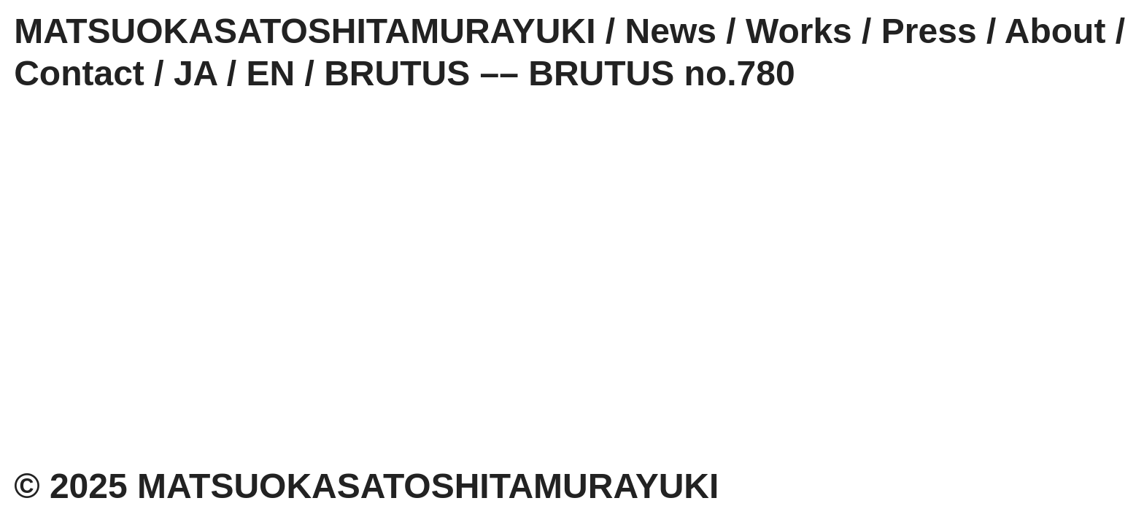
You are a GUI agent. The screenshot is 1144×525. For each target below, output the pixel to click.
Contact (79, 73)
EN (270, 73)
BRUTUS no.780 (661, 73)
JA (195, 73)
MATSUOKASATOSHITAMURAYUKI (304, 31)
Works (799, 31)
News (670, 31)
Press (929, 31)
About (1055, 31)
